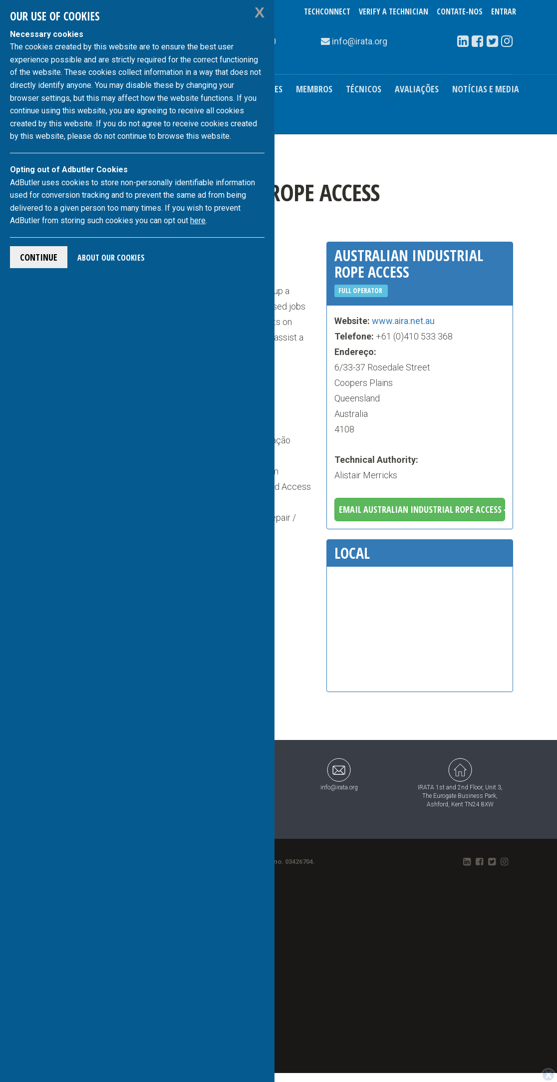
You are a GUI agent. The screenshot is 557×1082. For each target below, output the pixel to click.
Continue (38, 257)
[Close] (548, 1075)
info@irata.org (339, 774)
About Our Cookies (111, 257)
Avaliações (417, 89)
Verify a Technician (393, 11)
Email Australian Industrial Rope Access (422, 509)
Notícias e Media (485, 89)
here (198, 220)
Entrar (503, 11)
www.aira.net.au (403, 321)
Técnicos (363, 89)
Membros (314, 89)
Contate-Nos (460, 11)
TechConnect (327, 11)
